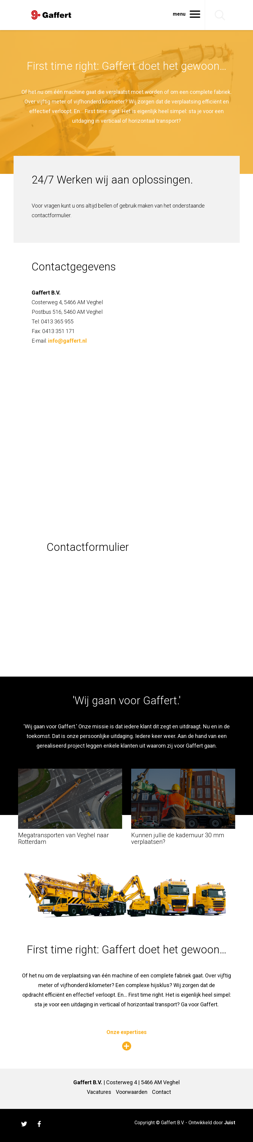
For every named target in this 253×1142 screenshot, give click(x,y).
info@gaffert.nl (67, 341)
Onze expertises (126, 1032)
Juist (229, 1122)
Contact (161, 1092)
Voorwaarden (131, 1092)
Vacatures (99, 1092)
